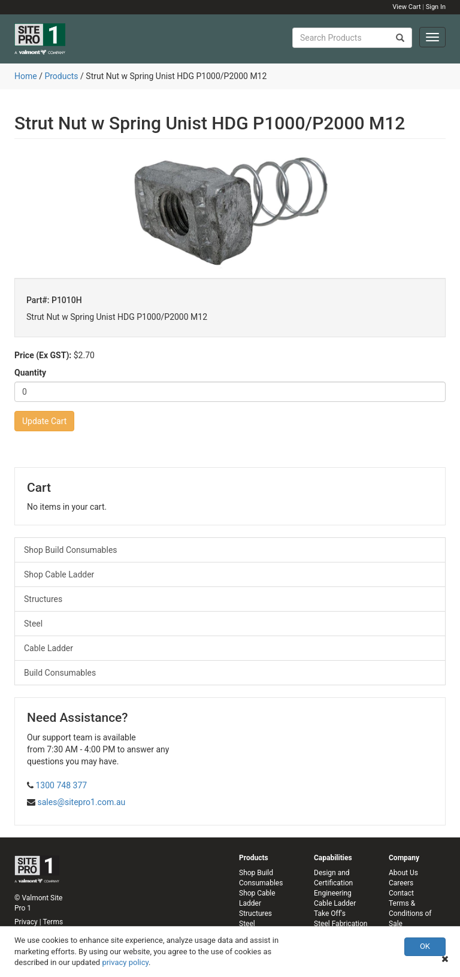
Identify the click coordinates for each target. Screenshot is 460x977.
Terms (53, 922)
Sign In (436, 7)
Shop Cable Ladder (59, 574)
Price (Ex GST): (42, 355)
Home (25, 76)
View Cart (406, 7)
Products (61, 76)
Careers (401, 883)
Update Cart (44, 421)
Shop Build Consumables (70, 550)
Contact (401, 893)
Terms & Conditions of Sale (410, 913)
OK (425, 946)
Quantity (30, 372)
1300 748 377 (61, 785)
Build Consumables (60, 672)
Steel (33, 623)
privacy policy (125, 962)
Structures (43, 599)
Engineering (333, 893)
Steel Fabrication (340, 923)
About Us (403, 873)
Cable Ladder (48, 648)
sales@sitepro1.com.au (81, 802)
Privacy (26, 922)
